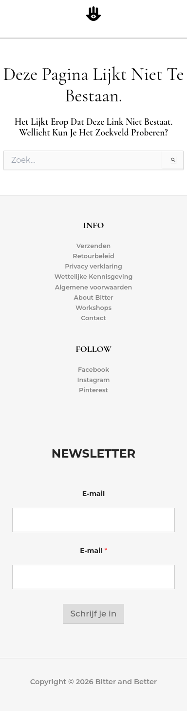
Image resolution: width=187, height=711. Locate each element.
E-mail (93, 494)
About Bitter (93, 297)
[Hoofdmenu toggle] (177, 14)
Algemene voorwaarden (93, 287)
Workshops (93, 307)
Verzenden (93, 246)
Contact (93, 318)
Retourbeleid (93, 256)
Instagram (93, 380)
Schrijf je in (94, 613)
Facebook (93, 369)
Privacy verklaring (93, 266)
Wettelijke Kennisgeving (94, 276)
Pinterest (93, 390)
